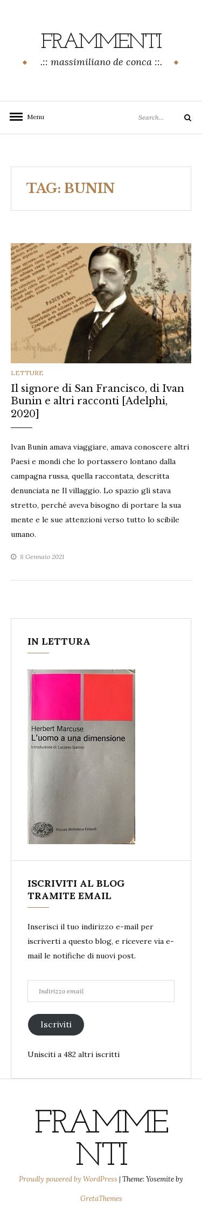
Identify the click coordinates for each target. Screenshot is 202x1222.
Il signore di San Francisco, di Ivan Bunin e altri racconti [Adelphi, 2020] (97, 401)
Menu (32, 117)
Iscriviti (56, 1024)
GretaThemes (101, 1198)
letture (27, 373)
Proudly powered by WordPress (69, 1179)
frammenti (101, 42)
